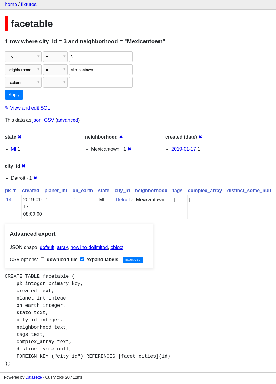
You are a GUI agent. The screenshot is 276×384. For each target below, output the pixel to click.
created (30, 190)
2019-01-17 (183, 149)
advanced (67, 120)
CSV (49, 120)
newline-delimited (89, 247)
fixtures (29, 4)
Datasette (33, 377)
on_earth (82, 190)
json (37, 120)
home (11, 4)
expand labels (99, 259)
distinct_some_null (249, 190)
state (103, 190)
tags (178, 190)
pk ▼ (11, 190)
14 (9, 199)
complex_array (205, 190)
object (116, 247)
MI (13, 149)
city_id (122, 190)
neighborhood (151, 190)
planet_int (55, 190)
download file (59, 259)
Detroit (123, 199)
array (62, 247)
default (47, 247)
